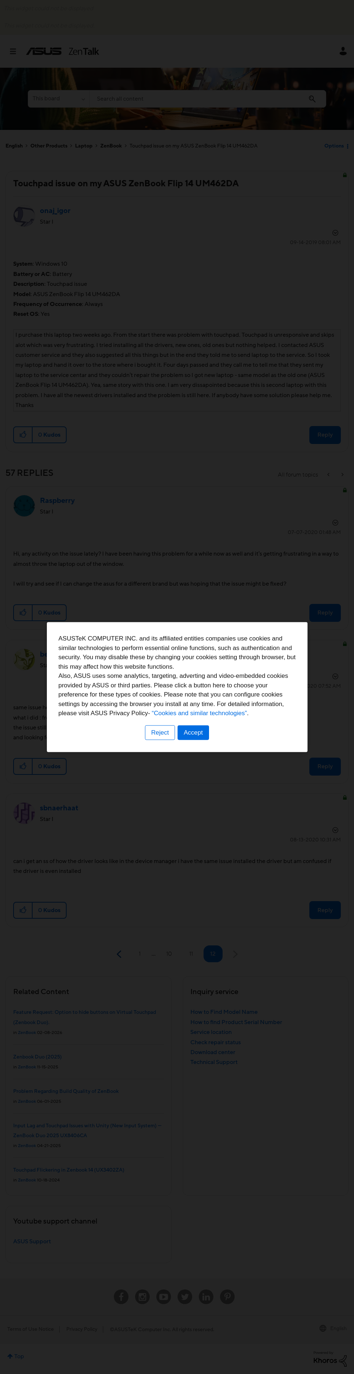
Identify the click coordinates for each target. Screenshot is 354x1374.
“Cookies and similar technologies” (199, 713)
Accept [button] (193, 732)
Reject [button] (159, 732)
